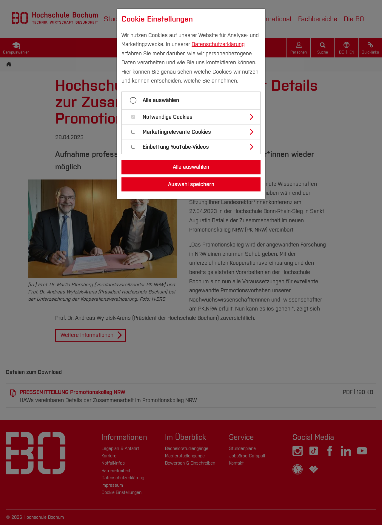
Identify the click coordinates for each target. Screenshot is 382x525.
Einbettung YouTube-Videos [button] (176, 147)
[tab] (193, 116)
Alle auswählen (161, 100)
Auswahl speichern (191, 184)
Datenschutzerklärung (218, 44)
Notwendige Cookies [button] (167, 117)
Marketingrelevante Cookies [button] (177, 132)
